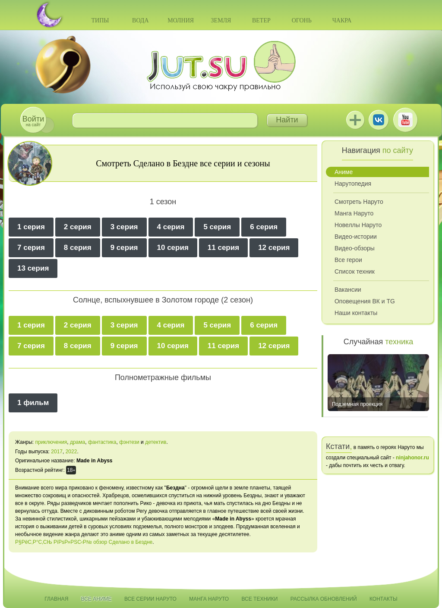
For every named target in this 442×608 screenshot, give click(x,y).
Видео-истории (356, 236)
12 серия (274, 247)
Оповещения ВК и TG (365, 301)
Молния (180, 20)
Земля (221, 20)
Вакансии (348, 289)
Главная (56, 599)
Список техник (355, 271)
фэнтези (129, 442)
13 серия (33, 268)
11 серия (223, 247)
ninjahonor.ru (412, 458)
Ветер (261, 20)
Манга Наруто (354, 213)
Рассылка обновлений (323, 599)
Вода (140, 20)
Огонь (302, 20)
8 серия (78, 247)
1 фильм (33, 403)
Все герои (348, 259)
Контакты (383, 599)
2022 (71, 452)
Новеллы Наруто (358, 224)
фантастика (102, 442)
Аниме (344, 171)
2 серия (78, 227)
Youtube (405, 120)
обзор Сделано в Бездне (122, 542)
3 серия (124, 227)
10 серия (173, 247)
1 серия (31, 227)
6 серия (264, 227)
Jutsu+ (355, 120)
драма (77, 442)
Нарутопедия (353, 183)
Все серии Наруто (150, 599)
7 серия (31, 247)
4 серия (171, 227)
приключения (51, 442)
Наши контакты (356, 312)
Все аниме (96, 599)
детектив (155, 442)
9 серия (124, 247)
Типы (100, 20)
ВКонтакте (378, 120)
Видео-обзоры (355, 248)
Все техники (259, 599)
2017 (57, 452)
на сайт (33, 121)
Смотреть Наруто (359, 201)
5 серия (217, 227)
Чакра (342, 20)
